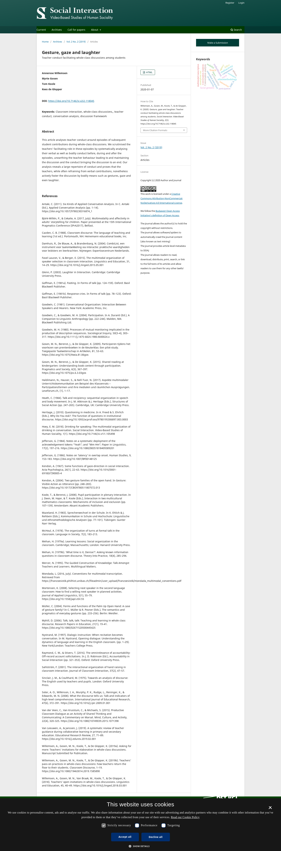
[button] (140, 846)
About (95, 29)
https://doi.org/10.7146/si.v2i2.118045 (71, 101)
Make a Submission (217, 42)
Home (45, 41)
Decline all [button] (156, 837)
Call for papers (76, 29)
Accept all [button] (124, 836)
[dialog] (140, 824)
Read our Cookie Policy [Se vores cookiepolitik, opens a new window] (185, 817)
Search (236, 29)
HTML (149, 72)
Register (229, 2)
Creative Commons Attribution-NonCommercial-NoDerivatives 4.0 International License (161, 198)
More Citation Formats (155, 130)
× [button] (270, 808)
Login (241, 2)
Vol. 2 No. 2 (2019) (76, 41)
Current (41, 29)
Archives (57, 29)
